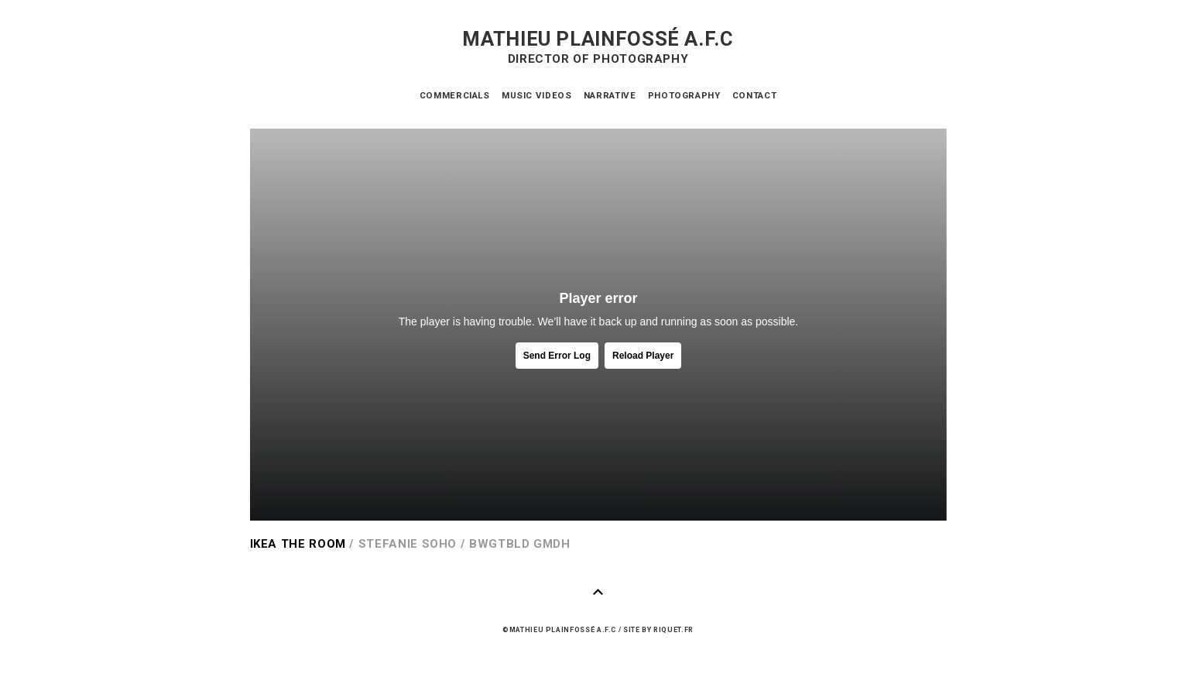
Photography (684, 95)
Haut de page (598, 592)
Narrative (610, 95)
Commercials (455, 95)
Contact (754, 95)
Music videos (537, 95)
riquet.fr (673, 630)
